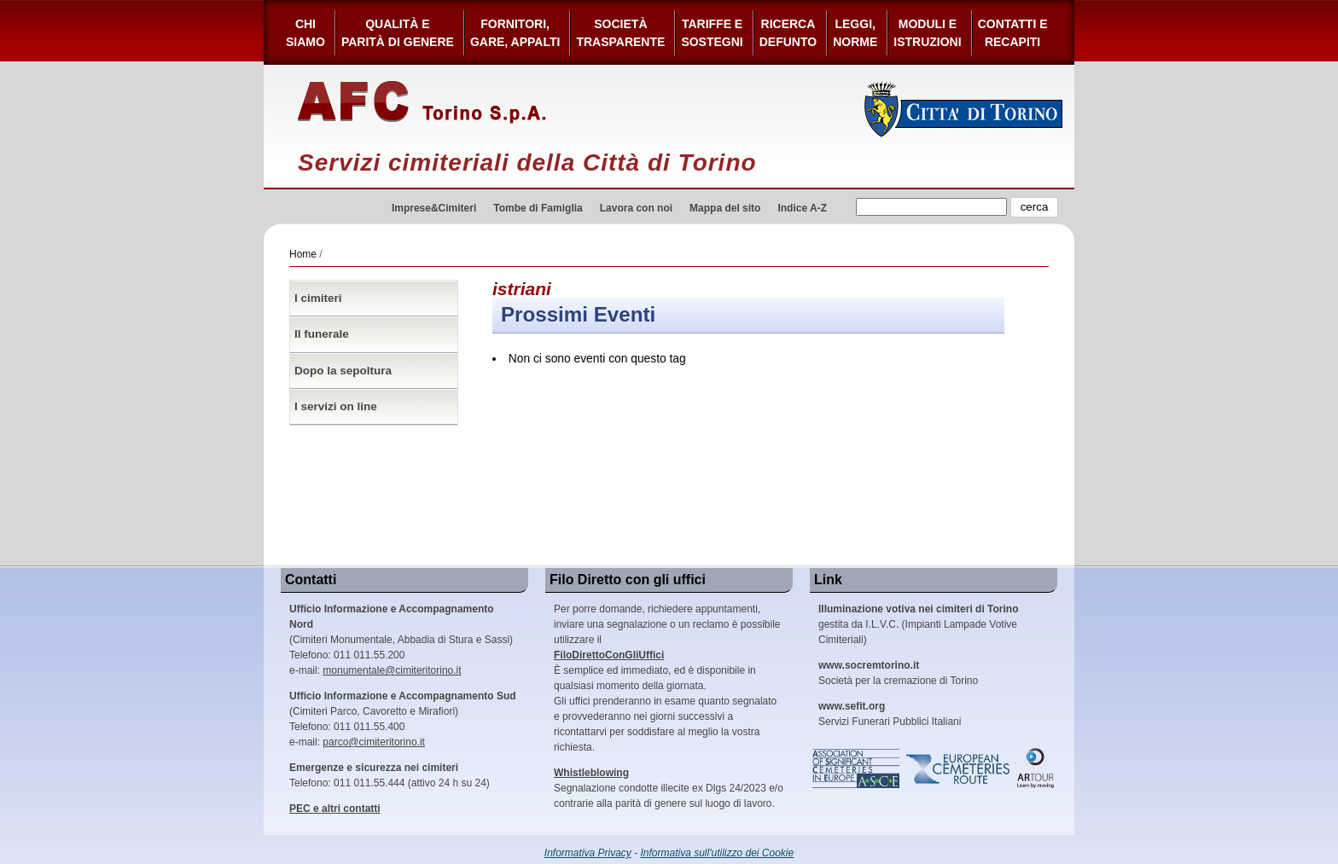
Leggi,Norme (855, 33)
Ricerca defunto (788, 33)
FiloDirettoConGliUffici (609, 655)
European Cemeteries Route (959, 768)
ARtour (1036, 768)
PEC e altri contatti (335, 809)
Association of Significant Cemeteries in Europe (857, 768)
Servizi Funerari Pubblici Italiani (889, 714)
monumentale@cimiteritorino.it (392, 670)
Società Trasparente (620, 33)
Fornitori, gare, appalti (515, 33)
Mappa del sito (724, 208)
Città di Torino (964, 109)
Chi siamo (305, 33)
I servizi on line (335, 406)
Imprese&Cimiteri (434, 208)
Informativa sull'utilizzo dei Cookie (717, 853)
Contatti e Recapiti (1013, 33)
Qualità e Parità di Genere (397, 33)
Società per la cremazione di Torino (898, 673)
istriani (521, 289)
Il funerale (321, 334)
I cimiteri (318, 298)
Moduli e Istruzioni (927, 33)
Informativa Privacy (587, 853)
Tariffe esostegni (711, 33)
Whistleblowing (591, 773)
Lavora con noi (636, 208)
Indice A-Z (802, 208)
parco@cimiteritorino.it (374, 742)
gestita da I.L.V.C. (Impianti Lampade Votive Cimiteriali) (918, 624)
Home (303, 254)
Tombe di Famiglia (537, 208)
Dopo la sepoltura (343, 370)
